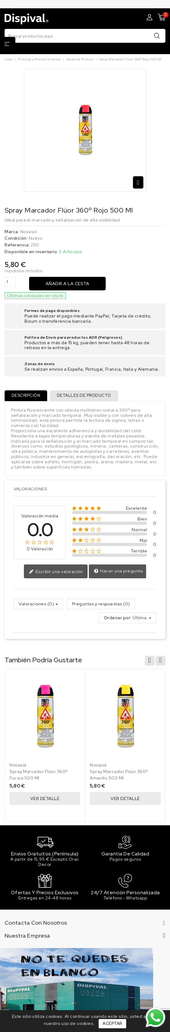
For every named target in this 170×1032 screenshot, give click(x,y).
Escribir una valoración (56, 572)
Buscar (156, 35)
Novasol (28, 231)
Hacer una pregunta (118, 572)
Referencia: (17, 245)
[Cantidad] (10, 282)
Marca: (12, 231)
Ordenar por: (118, 618)
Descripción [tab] (26, 395)
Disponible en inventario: (31, 251)
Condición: (16, 238)
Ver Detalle (45, 799)
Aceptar (112, 1023)
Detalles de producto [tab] (85, 395)
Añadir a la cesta (67, 283)
